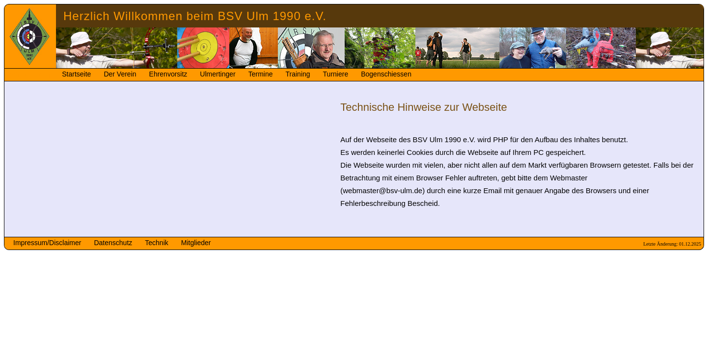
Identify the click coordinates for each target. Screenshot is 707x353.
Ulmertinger (217, 74)
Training (298, 74)
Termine (260, 74)
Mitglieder (196, 243)
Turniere (336, 74)
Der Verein (120, 74)
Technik (156, 243)
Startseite (76, 74)
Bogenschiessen (386, 74)
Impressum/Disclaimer (47, 243)
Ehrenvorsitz (168, 74)
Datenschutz (113, 243)
